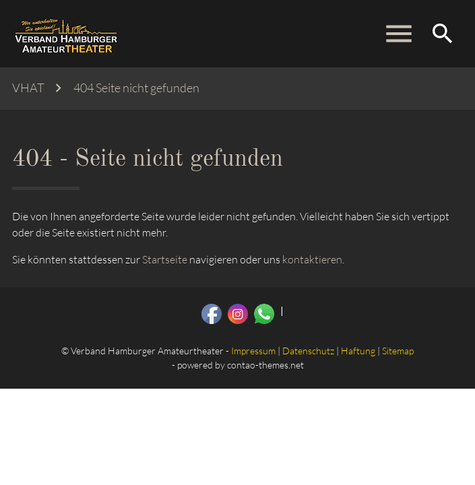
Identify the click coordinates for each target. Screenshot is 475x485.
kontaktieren (312, 259)
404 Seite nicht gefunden (136, 88)
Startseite (164, 259)
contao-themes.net (265, 364)
